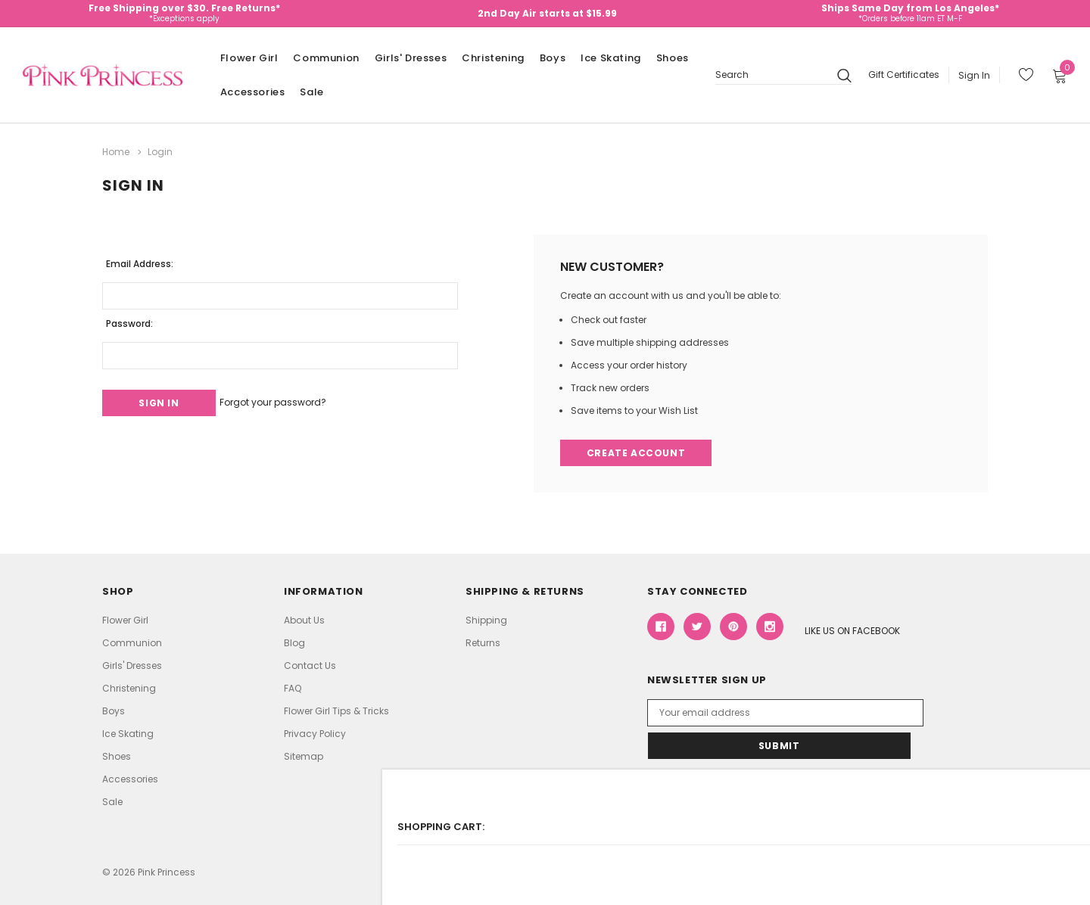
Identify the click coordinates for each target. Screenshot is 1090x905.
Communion (326, 58)
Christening (493, 58)
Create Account (637, 450)
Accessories (252, 92)
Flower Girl (249, 58)
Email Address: (139, 259)
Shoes (672, 58)
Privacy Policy (315, 732)
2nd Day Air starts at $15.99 (547, 13)
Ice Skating (611, 58)
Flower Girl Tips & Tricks (336, 710)
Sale (311, 92)
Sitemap (303, 755)
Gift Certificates (903, 74)
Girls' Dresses (411, 58)
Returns (483, 642)
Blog (294, 642)
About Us (304, 619)
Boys (552, 58)
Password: (129, 319)
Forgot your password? (294, 398)
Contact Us (310, 664)
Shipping (486, 619)
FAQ (292, 687)
